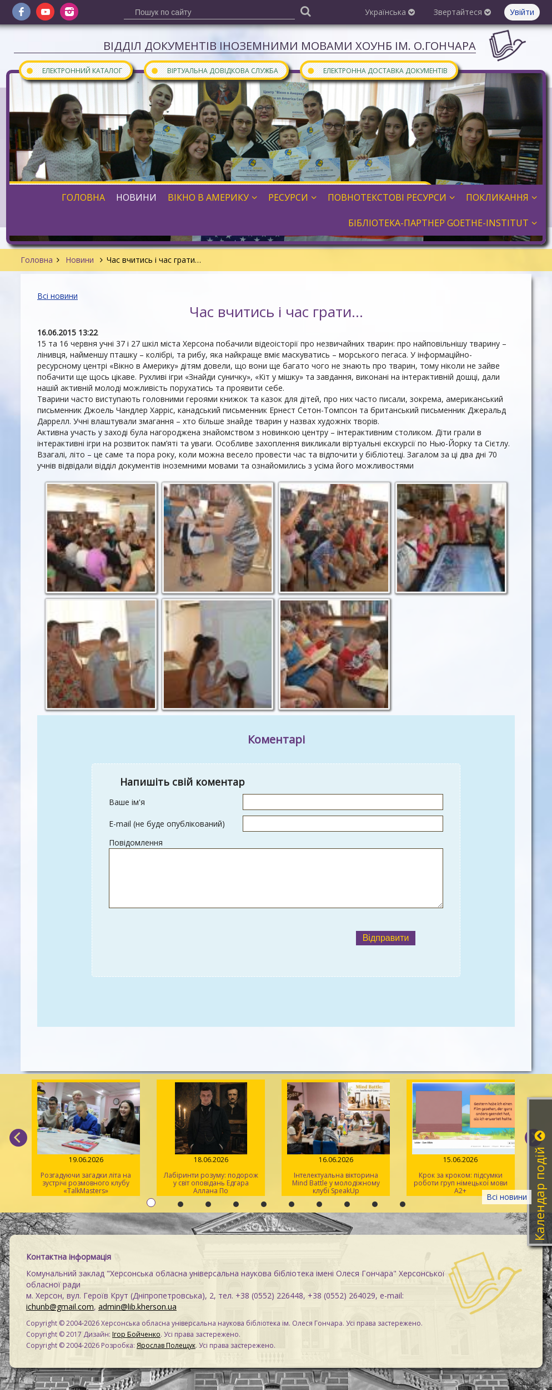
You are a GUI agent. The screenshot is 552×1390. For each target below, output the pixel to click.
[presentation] (218, 938)
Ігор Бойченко (136, 1334)
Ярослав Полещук (166, 1345)
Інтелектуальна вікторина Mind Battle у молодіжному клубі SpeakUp (335, 1138)
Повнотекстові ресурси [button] (391, 197)
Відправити (386, 938)
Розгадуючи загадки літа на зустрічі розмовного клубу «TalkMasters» (85, 1138)
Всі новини (57, 296)
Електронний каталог (74, 70)
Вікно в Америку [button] (212, 197)
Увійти (522, 12)
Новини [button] (136, 197)
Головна (37, 259)
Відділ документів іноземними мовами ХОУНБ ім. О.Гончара (289, 45)
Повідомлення (136, 842)
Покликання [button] (501, 197)
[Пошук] (305, 11)
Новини (79, 259)
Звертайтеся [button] (462, 12)
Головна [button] (83, 197)
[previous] (18, 1138)
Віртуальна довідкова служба (214, 70)
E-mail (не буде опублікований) (167, 823)
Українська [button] (390, 12)
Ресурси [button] (292, 197)
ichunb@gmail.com (60, 1306)
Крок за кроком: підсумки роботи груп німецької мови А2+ (460, 1138)
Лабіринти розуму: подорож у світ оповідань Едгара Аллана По (210, 1138)
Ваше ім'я (127, 802)
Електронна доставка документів (377, 70)
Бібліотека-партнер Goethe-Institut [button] (442, 223)
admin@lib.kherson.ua (137, 1306)
